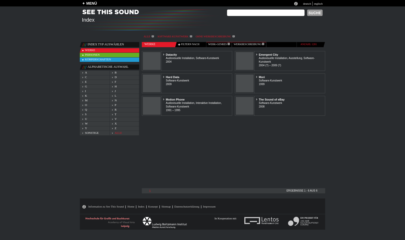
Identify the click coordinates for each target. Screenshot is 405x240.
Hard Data (172, 77)
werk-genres (219, 44)
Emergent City (268, 54)
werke (90, 50)
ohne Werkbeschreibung (215, 36)
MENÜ (91, 3)
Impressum (209, 206)
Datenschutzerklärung (186, 206)
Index (141, 206)
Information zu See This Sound (106, 206)
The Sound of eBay (272, 99)
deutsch (307, 3)
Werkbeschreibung (249, 44)
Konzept (153, 206)
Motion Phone (175, 99)
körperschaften (98, 59)
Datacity (171, 54)
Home (130, 206)
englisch (318, 3)
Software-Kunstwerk (175, 36)
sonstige (92, 132)
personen (92, 54)
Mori (262, 77)
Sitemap (166, 206)
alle (149, 36)
